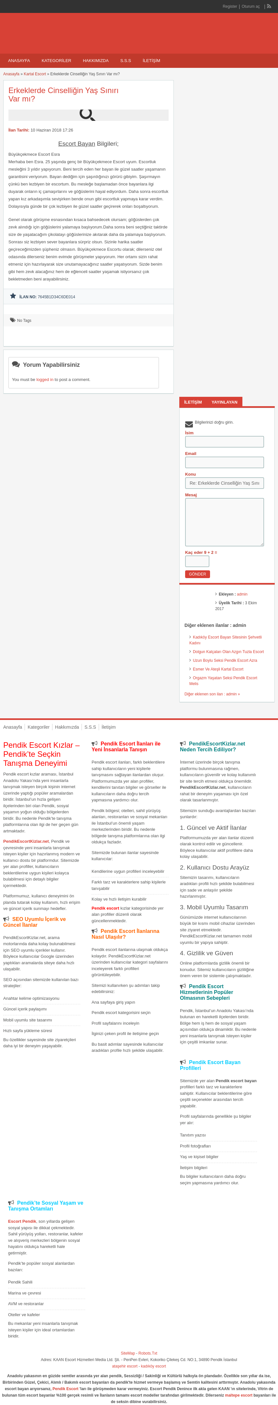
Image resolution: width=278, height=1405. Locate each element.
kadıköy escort (153, 1366)
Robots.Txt (148, 1353)
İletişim (151, 60)
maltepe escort (238, 1395)
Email (190, 453)
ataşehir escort (125, 1366)
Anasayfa (19, 60)
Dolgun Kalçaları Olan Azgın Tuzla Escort (228, 652)
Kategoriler (57, 60)
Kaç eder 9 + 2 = (201, 552)
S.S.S (125, 60)
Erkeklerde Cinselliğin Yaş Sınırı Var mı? (63, 94)
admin (242, 594)
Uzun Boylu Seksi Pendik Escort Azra (225, 660)
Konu (190, 474)
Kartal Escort (35, 74)
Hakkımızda (95, 60)
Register (230, 6)
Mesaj (191, 494)
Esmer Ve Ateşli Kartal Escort (218, 669)
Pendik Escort (65, 1389)
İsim (189, 432)
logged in (44, 379)
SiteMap (128, 1353)
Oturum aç (251, 6)
